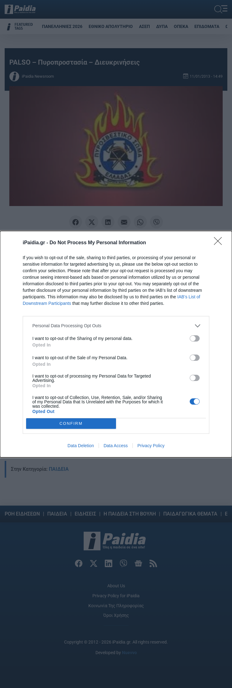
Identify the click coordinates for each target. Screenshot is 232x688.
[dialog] (116, 344)
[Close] (220, 243)
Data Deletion (80, 445)
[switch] (195, 338)
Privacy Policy (151, 445)
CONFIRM (71, 423)
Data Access (116, 445)
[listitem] (116, 326)
